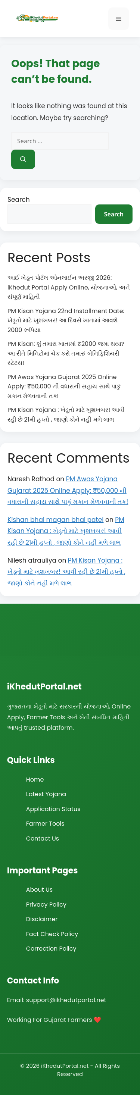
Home (35, 779)
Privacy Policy (46, 904)
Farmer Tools (45, 823)
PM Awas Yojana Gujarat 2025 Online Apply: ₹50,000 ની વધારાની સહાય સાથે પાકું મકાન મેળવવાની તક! (64, 386)
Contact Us (42, 838)
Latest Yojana (46, 794)
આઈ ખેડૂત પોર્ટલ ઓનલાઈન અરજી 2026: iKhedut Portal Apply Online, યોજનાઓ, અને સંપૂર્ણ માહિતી (68, 287)
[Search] (23, 159)
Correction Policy (51, 948)
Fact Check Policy (52, 934)
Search (18, 199)
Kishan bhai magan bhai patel (55, 519)
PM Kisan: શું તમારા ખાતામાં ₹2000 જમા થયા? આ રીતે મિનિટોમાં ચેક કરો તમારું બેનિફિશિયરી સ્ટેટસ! (65, 353)
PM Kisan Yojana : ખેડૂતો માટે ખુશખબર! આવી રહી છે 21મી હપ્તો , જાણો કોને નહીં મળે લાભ (65, 531)
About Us (39, 889)
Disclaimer (41, 919)
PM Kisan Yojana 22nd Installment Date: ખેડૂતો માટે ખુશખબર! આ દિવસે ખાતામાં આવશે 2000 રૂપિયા (65, 320)
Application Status (53, 809)
